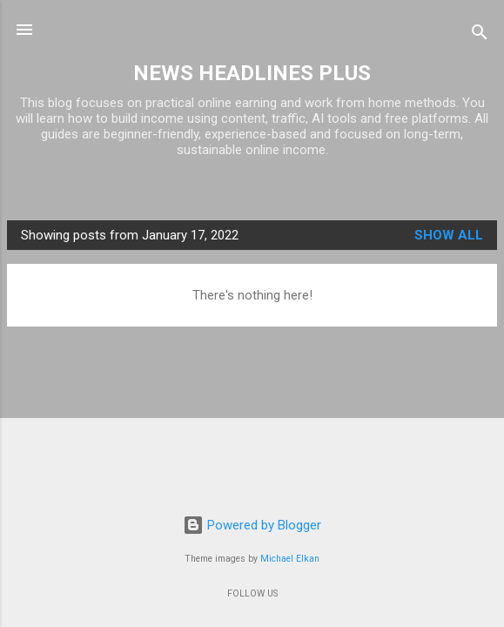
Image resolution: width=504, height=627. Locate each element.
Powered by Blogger (252, 525)
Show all (448, 235)
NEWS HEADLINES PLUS (252, 73)
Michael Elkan (289, 558)
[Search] (479, 35)
